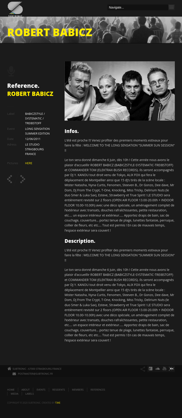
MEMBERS (78, 389)
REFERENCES (98, 389)
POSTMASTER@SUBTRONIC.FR (35, 373)
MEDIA (14, 393)
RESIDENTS (58, 389)
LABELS (29, 393)
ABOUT (26, 389)
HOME (11, 389)
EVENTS (41, 389)
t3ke (57, 402)
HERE (28, 163)
